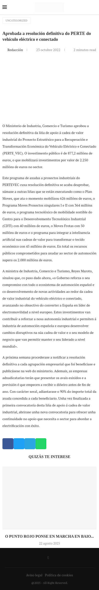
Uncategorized (17, 20)
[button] (7, 443)
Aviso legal (34, 575)
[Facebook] (48, 557)
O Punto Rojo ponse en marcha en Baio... (49, 536)
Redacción (15, 49)
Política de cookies (59, 575)
